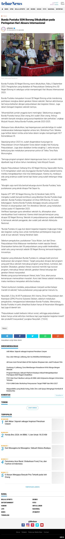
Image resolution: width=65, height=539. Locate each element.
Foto (44, 9)
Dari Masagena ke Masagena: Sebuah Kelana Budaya (28, 448)
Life (28, 9)
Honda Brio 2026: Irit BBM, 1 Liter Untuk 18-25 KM (26, 435)
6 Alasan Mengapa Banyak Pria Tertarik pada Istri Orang (26, 476)
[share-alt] (7, 336)
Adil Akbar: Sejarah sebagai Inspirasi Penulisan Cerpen (25, 422)
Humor (3, 506)
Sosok (39, 9)
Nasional (51, 9)
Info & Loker (37, 506)
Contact (46, 532)
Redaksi (24, 532)
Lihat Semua (32, 408)
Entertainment (7, 503)
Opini (11, 9)
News (6, 9)
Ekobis (33, 9)
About (18, 532)
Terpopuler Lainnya (32, 487)
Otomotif (36, 512)
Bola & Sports (20, 9)
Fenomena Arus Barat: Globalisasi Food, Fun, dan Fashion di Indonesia (26, 462)
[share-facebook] (20, 336)
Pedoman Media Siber (35, 532)
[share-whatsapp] (45, 336)
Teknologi (5, 515)
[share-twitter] (32, 336)
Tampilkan (59, 395)
